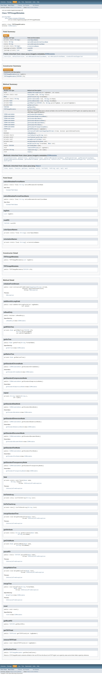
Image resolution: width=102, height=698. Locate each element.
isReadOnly (31, 137)
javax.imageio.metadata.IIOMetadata (15, 18)
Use (19, 2)
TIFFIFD (19, 49)
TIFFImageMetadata (10, 76)
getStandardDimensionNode (36, 123)
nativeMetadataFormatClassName (37, 43)
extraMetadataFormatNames (56, 58)
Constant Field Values (12, 195)
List (18, 51)
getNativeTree (32, 107)
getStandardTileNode (31, 164)
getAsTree (30, 98)
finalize (17, 174)
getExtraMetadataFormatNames (53, 163)
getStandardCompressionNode (36, 119)
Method (19, 7)
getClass (24, 174)
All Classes (36, 5)
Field (11, 7)
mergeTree (30, 147)
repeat (29, 154)
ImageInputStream (48, 134)
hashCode (31, 174)
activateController (10, 163)
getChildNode (31, 103)
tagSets (29, 51)
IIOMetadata (12, 26)
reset (29, 156)
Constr (15, 7)
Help (38, 2)
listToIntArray (32, 141)
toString (52, 174)
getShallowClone (32, 112)
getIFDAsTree (31, 105)
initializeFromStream (34, 134)
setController (91, 164)
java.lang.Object (6, 17)
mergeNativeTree (32, 143)
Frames (20, 5)
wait (57, 174)
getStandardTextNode (34, 128)
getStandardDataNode (34, 121)
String (17, 40)
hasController (56, 164)
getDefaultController (36, 163)
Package (9, 2)
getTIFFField (31, 132)
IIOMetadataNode (9, 117)
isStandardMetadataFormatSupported (73, 164)
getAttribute (31, 101)
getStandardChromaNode (34, 117)
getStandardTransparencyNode (37, 130)
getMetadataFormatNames (86, 163)
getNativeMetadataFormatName (13, 164)
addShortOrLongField (34, 94)
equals (11, 174)
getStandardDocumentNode (35, 126)
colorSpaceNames (32, 40)
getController (22, 163)
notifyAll (45, 174)
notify (38, 174)
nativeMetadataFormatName (36, 45)
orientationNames (33, 47)
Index (34, 2)
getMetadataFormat (71, 163)
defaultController (18, 58)
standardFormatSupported (74, 58)
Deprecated (28, 2)
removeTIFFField (32, 152)
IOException (33, 298)
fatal (29, 96)
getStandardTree (44, 164)
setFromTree (8, 166)
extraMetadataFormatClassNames (36, 58)
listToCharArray (32, 139)
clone (6, 174)
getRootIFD (31, 109)
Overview (3, 2)
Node (33, 96)
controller (7, 58)
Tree (23, 2)
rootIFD (29, 49)
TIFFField (7, 132)
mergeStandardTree (33, 145)
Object (38, 171)
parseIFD (30, 150)
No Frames (26, 5)
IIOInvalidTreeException (33, 499)
